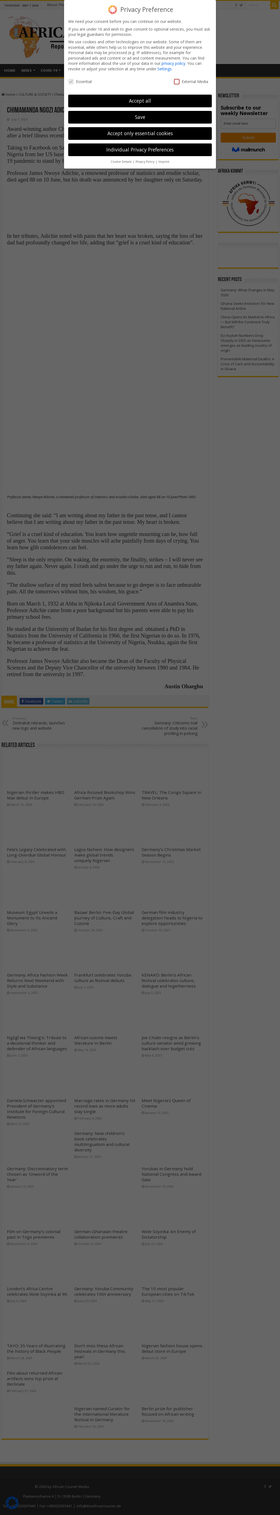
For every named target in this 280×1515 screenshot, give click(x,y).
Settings (164, 68)
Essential (80, 81)
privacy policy (173, 63)
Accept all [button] (140, 100)
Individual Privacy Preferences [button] (140, 149)
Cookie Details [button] (121, 162)
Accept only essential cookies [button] (140, 133)
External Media (191, 81)
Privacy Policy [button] (145, 162)
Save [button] (140, 117)
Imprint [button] (164, 162)
